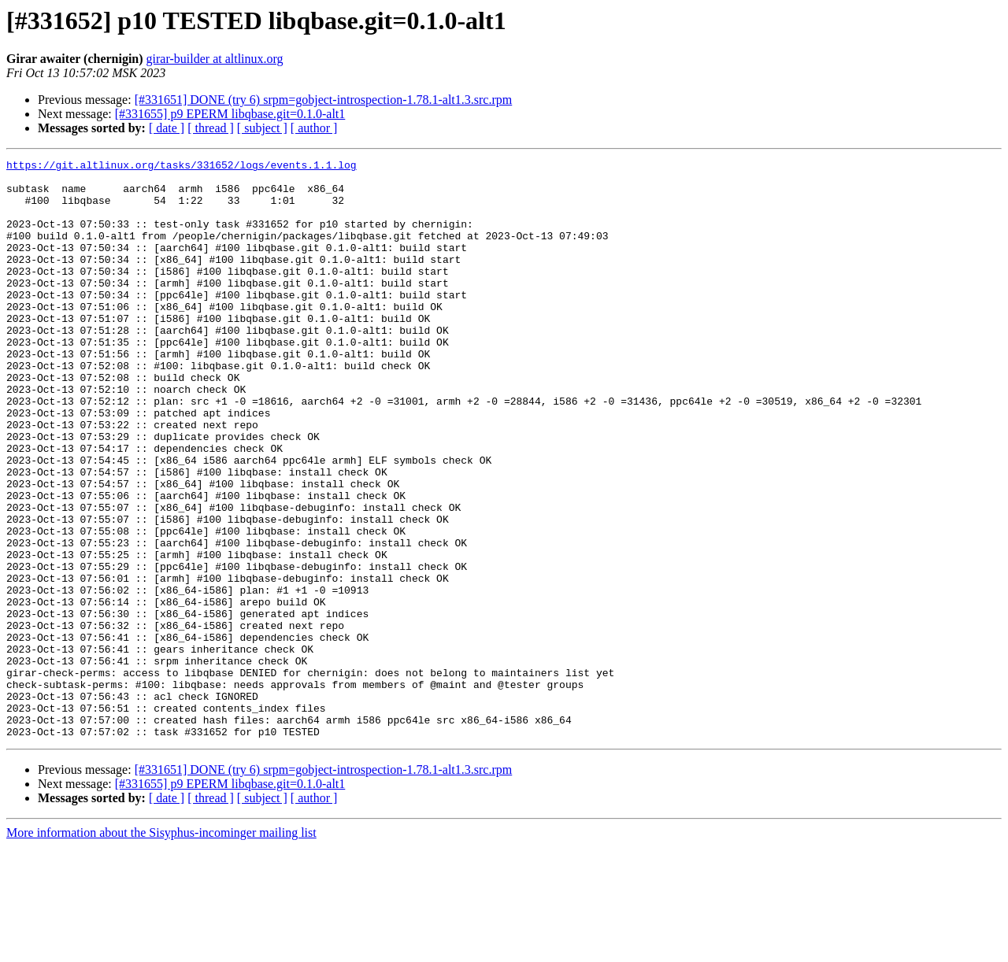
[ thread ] (210, 128)
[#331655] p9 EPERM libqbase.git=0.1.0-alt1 (230, 113)
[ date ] (166, 128)
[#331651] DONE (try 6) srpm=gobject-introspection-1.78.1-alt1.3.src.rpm (324, 99)
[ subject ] (262, 128)
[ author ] (314, 128)
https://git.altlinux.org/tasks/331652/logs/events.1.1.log (181, 167)
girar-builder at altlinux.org (215, 58)
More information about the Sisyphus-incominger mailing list (161, 948)
